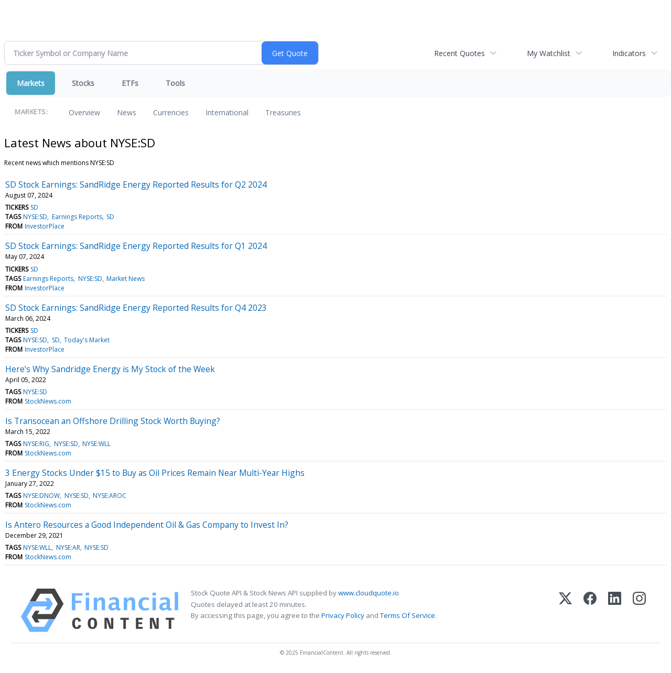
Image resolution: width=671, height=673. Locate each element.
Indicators (629, 53)
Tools (175, 83)
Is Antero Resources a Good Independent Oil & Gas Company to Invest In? (146, 524)
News (126, 112)
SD (34, 207)
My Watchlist (548, 53)
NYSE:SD (35, 216)
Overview (84, 112)
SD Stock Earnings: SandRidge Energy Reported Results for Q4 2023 (136, 307)
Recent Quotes (459, 53)
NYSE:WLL (96, 443)
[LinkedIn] (614, 610)
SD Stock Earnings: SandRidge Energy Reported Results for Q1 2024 (136, 246)
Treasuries (283, 112)
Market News (125, 278)
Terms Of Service (407, 615)
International (226, 112)
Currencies (171, 112)
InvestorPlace (44, 226)
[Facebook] (590, 610)
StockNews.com (48, 401)
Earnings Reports (77, 216)
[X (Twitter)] (565, 610)
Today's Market (87, 339)
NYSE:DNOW (41, 495)
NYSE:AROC (109, 495)
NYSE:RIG (36, 443)
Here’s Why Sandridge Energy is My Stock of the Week (110, 369)
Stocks (83, 83)
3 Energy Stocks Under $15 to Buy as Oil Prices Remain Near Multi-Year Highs (155, 473)
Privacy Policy (342, 615)
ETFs (130, 83)
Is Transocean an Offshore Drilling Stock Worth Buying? (112, 421)
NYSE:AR (68, 547)
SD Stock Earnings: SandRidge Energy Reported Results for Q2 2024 (136, 184)
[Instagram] (639, 610)
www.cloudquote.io (368, 593)
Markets (31, 83)
